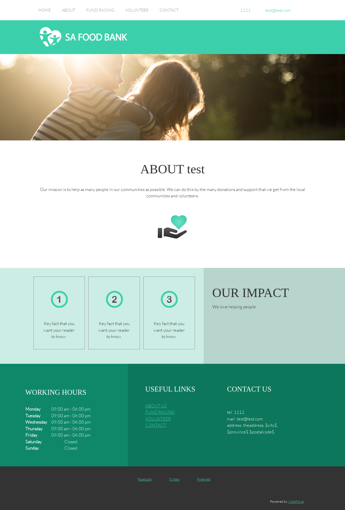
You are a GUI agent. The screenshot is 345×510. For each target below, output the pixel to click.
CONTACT (155, 425)
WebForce (296, 501)
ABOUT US (156, 405)
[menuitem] (44, 13)
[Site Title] (83, 37)
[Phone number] (244, 10)
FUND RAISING (160, 412)
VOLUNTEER (158, 418)
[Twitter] (171, 479)
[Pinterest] (200, 479)
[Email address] (276, 10)
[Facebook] (142, 479)
